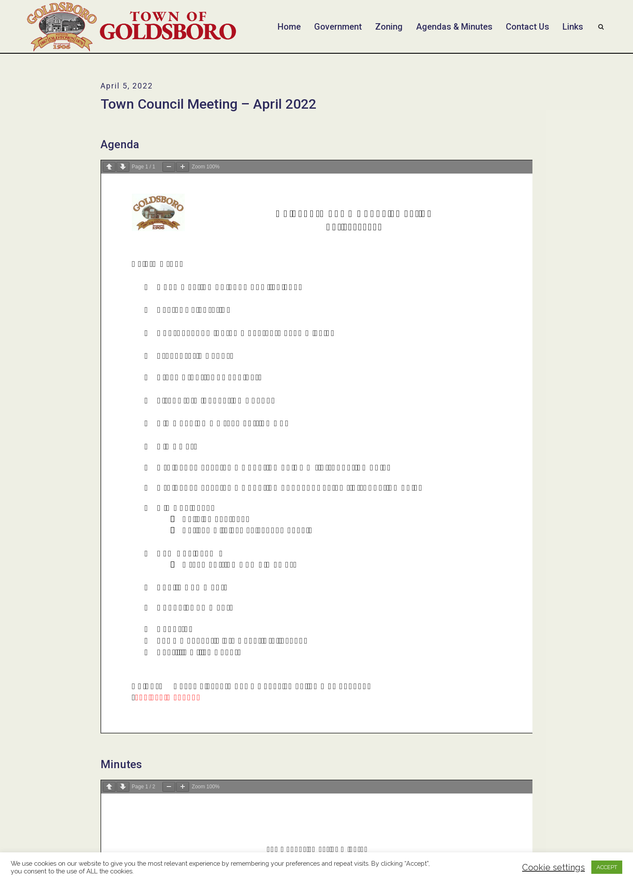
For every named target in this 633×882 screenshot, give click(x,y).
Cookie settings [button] (553, 867)
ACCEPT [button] (606, 867)
